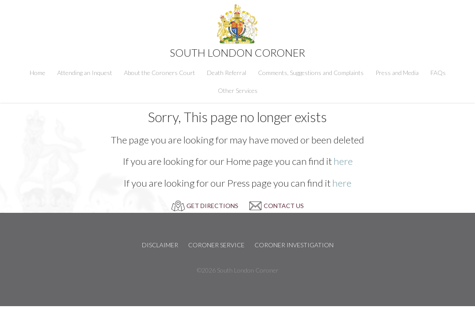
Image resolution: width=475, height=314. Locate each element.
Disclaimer (160, 245)
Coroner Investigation (294, 245)
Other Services (238, 90)
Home (37, 72)
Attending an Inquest (84, 72)
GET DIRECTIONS (212, 205)
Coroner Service (216, 245)
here (343, 161)
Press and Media (397, 72)
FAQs (438, 72)
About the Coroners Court (159, 72)
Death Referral (226, 72)
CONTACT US (284, 205)
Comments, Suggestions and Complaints (311, 72)
